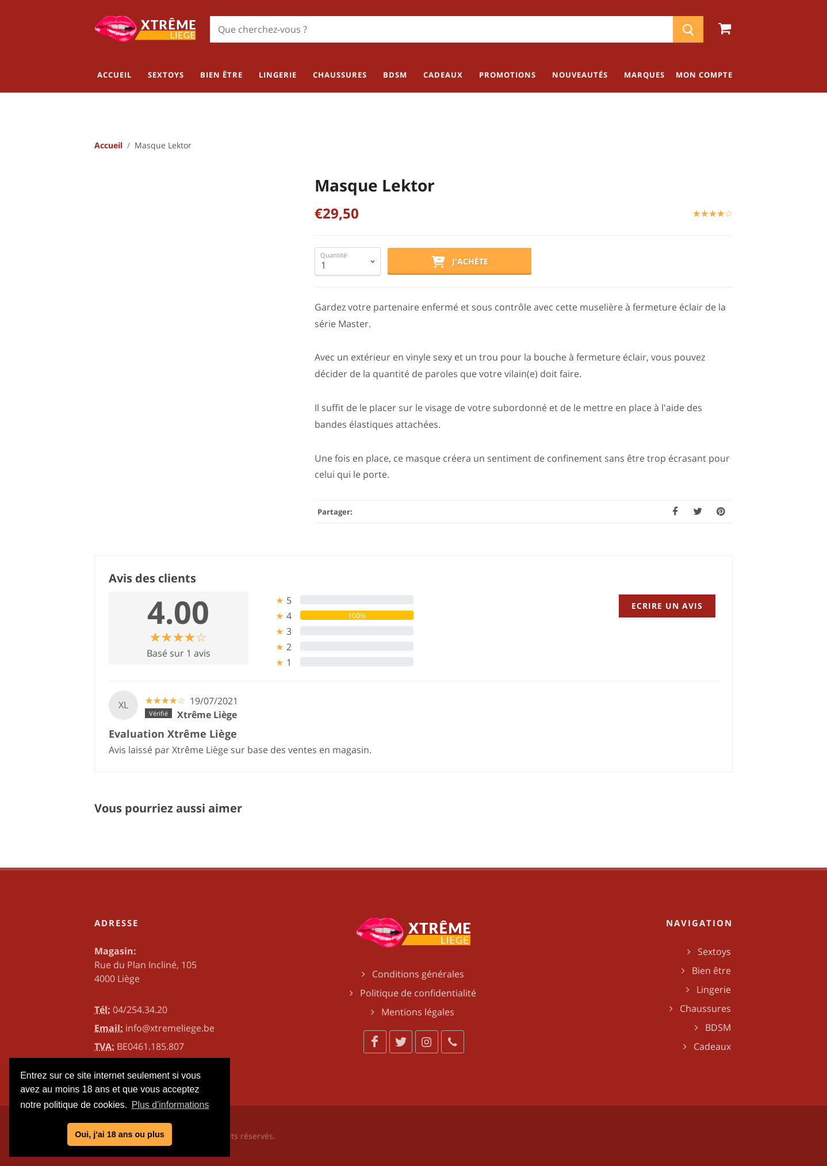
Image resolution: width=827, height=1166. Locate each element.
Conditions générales (418, 974)
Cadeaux (712, 1046)
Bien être (711, 970)
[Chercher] (441, 29)
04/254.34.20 (140, 1009)
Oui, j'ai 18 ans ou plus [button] (119, 1134)
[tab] (335, 600)
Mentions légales (417, 1012)
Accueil (108, 145)
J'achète (459, 262)
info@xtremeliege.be (170, 1028)
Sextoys (714, 951)
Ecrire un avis (667, 605)
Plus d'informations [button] (170, 1105)
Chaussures (705, 1008)
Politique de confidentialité (418, 993)
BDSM (718, 1027)
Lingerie (713, 989)
